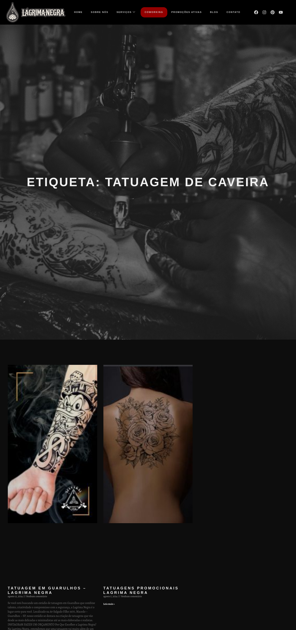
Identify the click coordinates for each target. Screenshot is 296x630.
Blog (214, 12)
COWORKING (154, 12)
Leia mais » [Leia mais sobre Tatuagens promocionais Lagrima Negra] (109, 604)
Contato (233, 12)
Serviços (126, 12)
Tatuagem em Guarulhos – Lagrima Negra (47, 590)
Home (78, 12)
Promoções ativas (186, 12)
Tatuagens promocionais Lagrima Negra (141, 590)
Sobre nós (99, 12)
